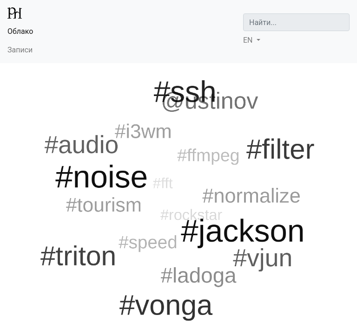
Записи (20, 49)
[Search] (296, 22)
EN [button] (248, 40)
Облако (20, 31)
